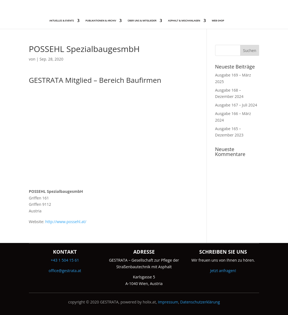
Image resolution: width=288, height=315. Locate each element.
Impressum (168, 302)
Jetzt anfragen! (223, 270)
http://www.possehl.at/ (65, 221)
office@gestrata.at (65, 270)
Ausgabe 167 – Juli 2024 (236, 105)
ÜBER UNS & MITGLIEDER (142, 20)
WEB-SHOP (218, 20)
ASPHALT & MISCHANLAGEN (184, 20)
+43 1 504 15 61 (65, 260)
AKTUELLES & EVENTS (62, 20)
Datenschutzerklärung (200, 302)
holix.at (149, 302)
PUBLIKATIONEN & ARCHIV (101, 20)
